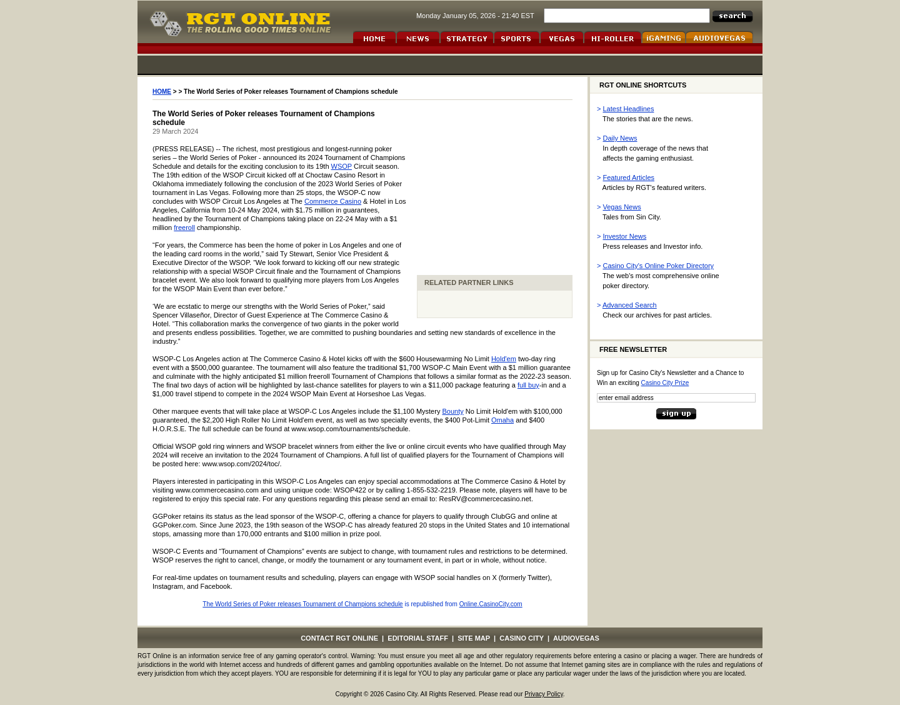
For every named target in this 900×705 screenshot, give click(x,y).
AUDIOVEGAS (576, 638)
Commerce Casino (332, 201)
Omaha (502, 420)
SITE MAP (474, 638)
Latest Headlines (628, 108)
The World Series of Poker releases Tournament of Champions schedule (302, 604)
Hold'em (503, 358)
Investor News (625, 236)
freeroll (184, 227)
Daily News (620, 138)
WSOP (341, 166)
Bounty (452, 411)
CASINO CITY (521, 638)
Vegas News (622, 207)
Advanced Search (629, 305)
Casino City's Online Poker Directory (658, 265)
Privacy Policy (543, 694)
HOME (161, 91)
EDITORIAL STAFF (418, 638)
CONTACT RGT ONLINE (339, 638)
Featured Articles (629, 177)
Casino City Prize (665, 382)
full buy (528, 385)
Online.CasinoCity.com (490, 604)
